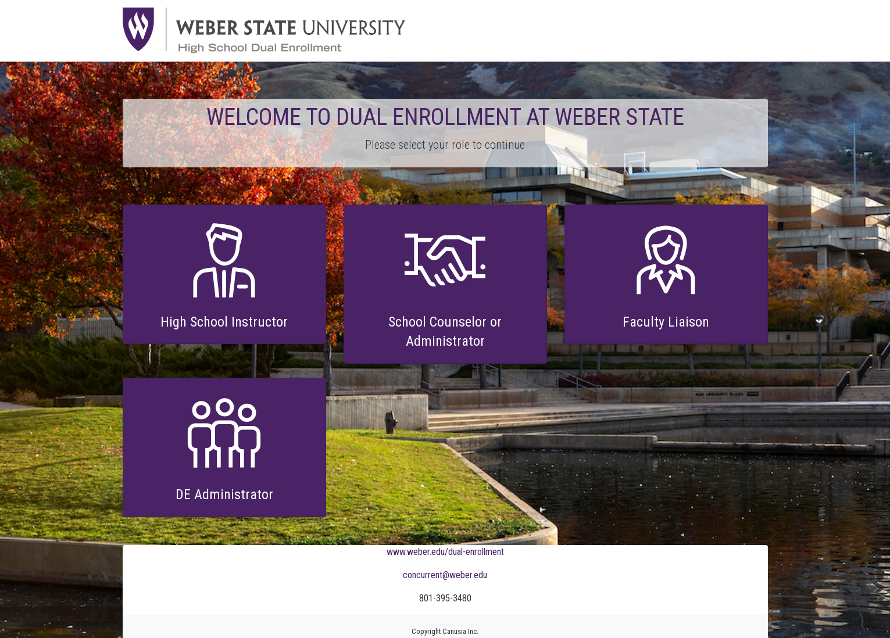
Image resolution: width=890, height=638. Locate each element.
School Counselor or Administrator (445, 332)
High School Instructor (224, 322)
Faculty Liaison (666, 322)
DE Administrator (224, 494)
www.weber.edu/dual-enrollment (445, 551)
